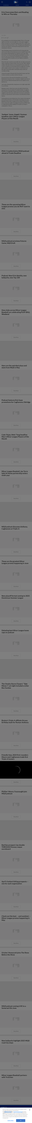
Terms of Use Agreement (17, 1111)
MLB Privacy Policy (8, 1111)
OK (20, 1120)
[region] (16, 1115)
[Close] (29, 1109)
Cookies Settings (10, 1120)
